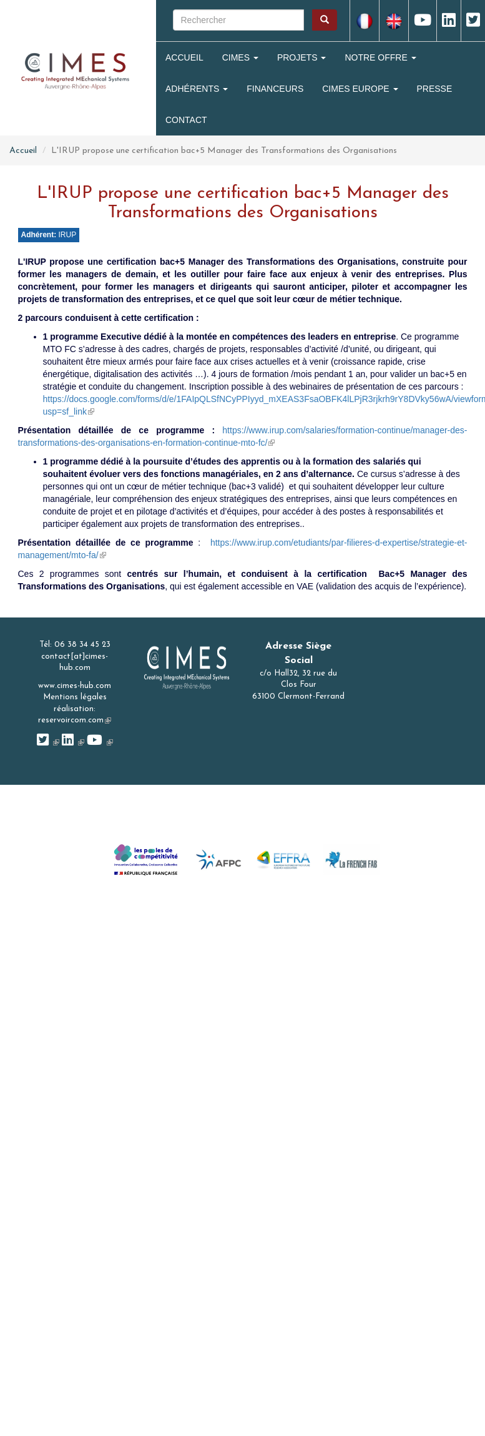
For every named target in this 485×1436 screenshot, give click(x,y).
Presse (435, 89)
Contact (186, 120)
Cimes (240, 57)
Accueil (184, 57)
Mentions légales (75, 697)
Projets (301, 57)
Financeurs (275, 89)
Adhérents (196, 89)
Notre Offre (380, 57)
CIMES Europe (360, 89)
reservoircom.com (74, 720)
